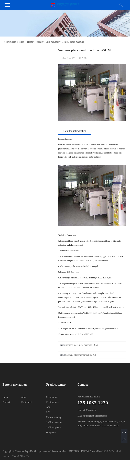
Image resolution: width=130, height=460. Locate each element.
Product (39, 42)
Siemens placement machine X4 (80, 355)
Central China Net (20, 456)
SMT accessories (54, 422)
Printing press (52, 402)
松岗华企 (106, 451)
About (24, 397)
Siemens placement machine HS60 (81, 345)
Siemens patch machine (72, 42)
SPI (48, 412)
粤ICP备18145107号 (79, 451)
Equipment (26, 402)
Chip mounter (52, 42)
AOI (48, 407)
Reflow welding (53, 417)
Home (30, 42)
